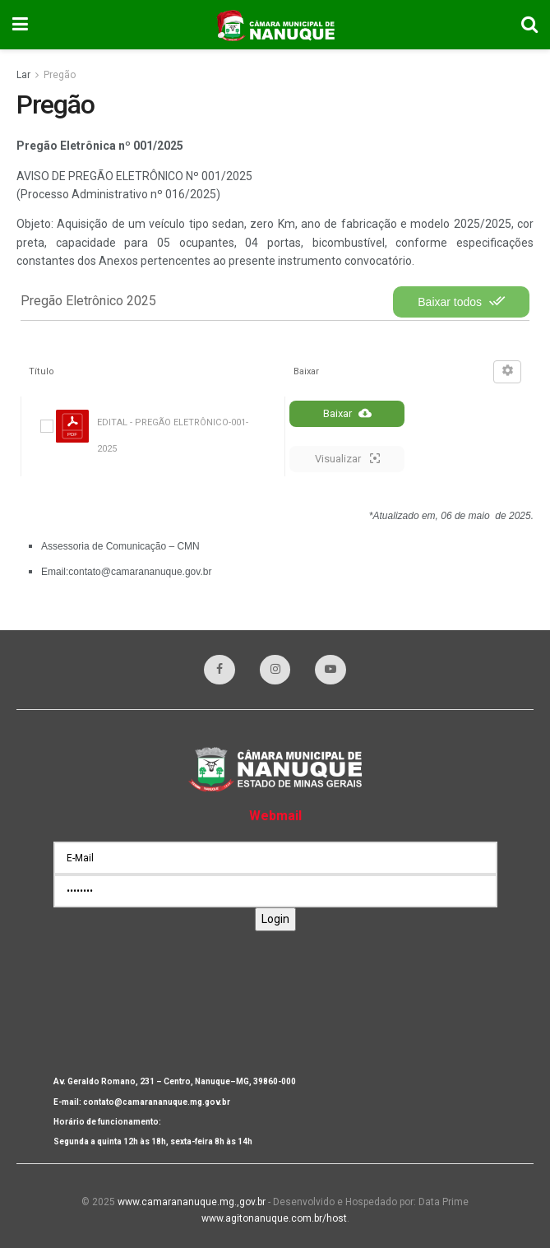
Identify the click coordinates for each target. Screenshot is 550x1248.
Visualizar (347, 458)
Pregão (60, 75)
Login (275, 919)
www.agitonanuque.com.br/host (274, 1218)
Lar (23, 75)
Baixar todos (461, 301)
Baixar (347, 413)
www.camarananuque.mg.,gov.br (192, 1202)
